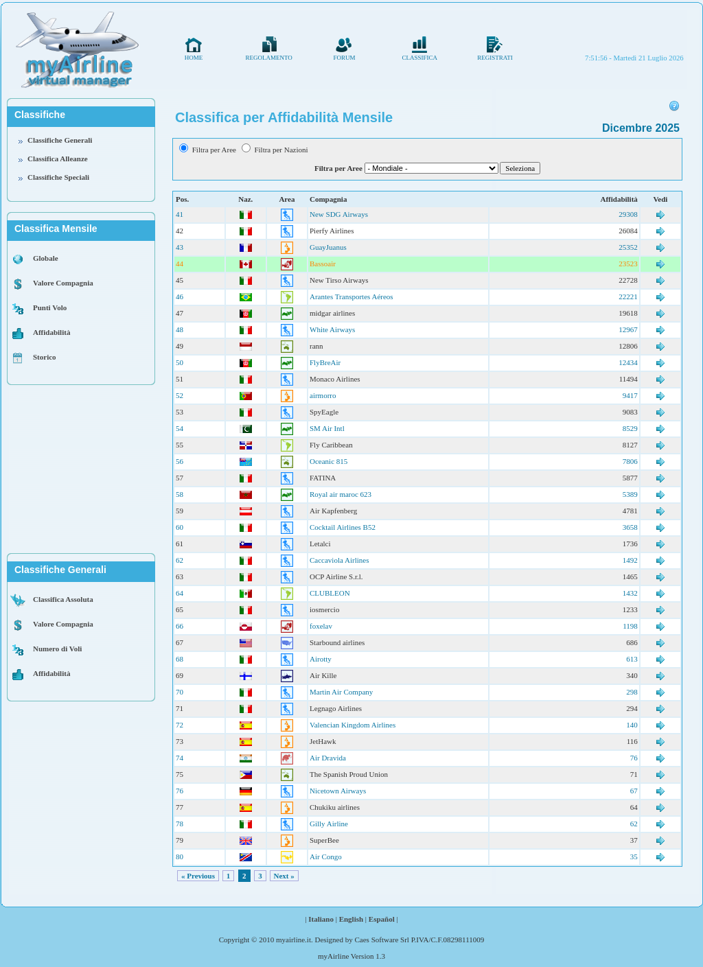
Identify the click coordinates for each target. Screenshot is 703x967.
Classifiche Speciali (58, 177)
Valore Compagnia (63, 283)
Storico (44, 357)
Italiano (321, 919)
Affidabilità (51, 332)
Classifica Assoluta (63, 599)
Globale (45, 258)
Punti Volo (50, 307)
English (351, 919)
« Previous (198, 876)
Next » (284, 876)
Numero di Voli (57, 648)
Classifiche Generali (59, 140)
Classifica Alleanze (57, 158)
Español (382, 919)
